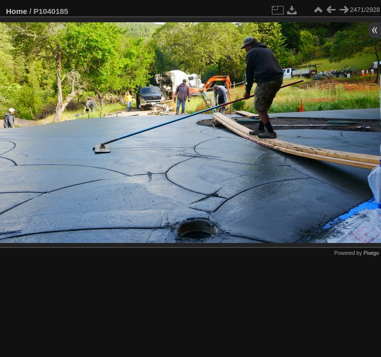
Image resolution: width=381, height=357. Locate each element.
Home (16, 11)
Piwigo (371, 253)
